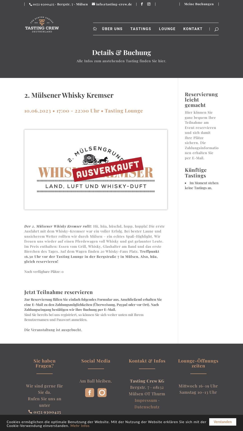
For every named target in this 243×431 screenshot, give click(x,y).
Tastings (140, 29)
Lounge (167, 29)
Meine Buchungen (199, 4)
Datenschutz (147, 406)
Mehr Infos (80, 427)
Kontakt (193, 29)
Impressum (146, 400)
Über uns (112, 29)
